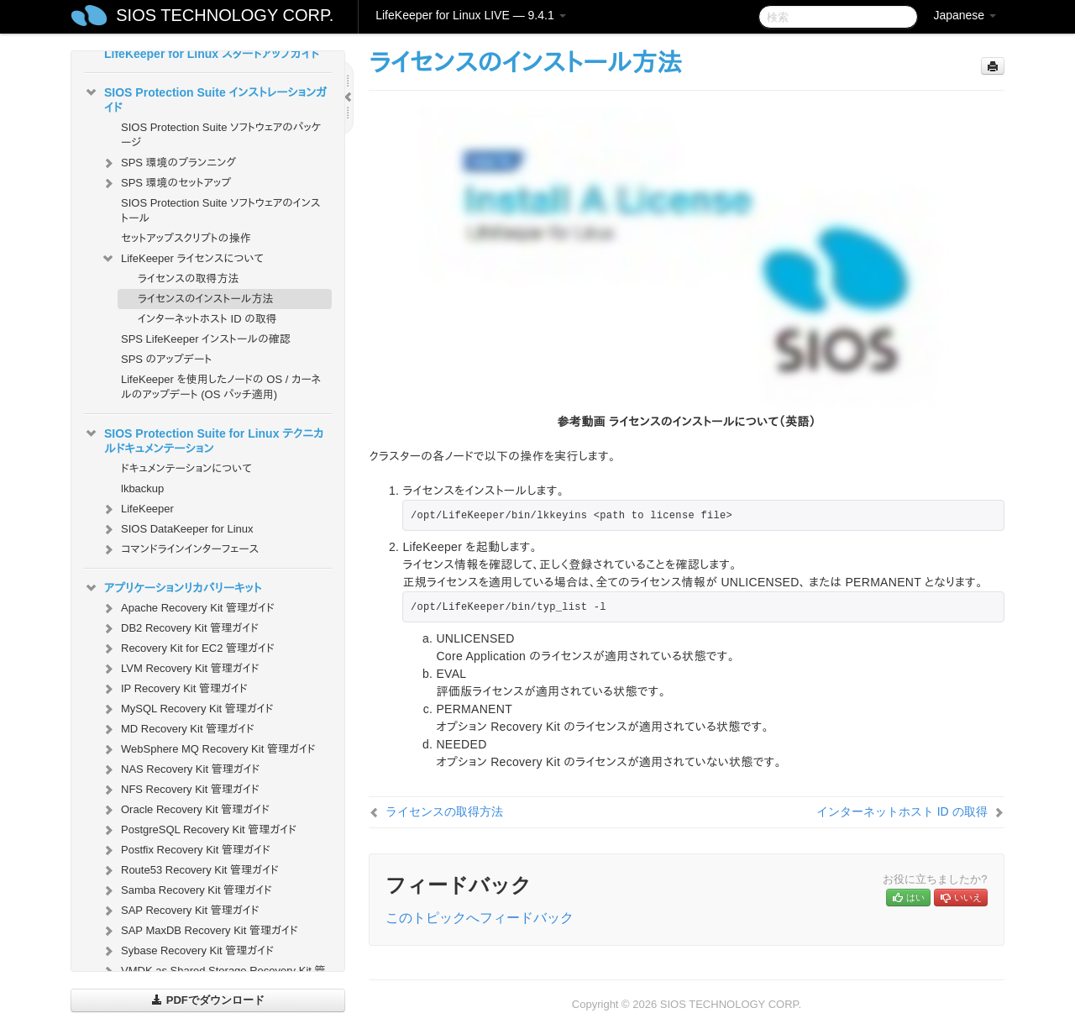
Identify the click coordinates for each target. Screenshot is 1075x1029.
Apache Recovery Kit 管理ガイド (188, 608)
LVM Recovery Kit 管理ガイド (180, 669)
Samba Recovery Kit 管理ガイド (186, 890)
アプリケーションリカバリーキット (172, 588)
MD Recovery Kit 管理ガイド (177, 729)
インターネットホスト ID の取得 (207, 318)
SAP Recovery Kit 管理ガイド (180, 910)
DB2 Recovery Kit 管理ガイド (180, 628)
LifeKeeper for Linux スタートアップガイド (211, 53)
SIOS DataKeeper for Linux (177, 529)
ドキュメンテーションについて (186, 468)
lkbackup (142, 488)
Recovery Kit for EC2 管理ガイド (188, 648)
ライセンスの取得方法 (188, 278)
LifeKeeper (137, 509)
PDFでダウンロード (208, 1000)
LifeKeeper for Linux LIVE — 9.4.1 (470, 15)
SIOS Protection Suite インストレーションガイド (205, 98)
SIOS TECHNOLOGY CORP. (224, 15)
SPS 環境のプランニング (168, 163)
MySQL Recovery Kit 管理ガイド (187, 709)
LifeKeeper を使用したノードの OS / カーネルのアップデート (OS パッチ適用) (221, 387)
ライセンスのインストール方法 (206, 298)
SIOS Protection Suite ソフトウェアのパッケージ (221, 135)
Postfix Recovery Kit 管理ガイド (185, 850)
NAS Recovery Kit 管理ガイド (180, 769)
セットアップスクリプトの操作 (185, 238)
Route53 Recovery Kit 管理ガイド (190, 870)
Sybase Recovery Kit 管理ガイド (187, 951)
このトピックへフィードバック (479, 918)
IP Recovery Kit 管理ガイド (174, 689)
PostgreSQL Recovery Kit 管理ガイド (198, 830)
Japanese (964, 15)
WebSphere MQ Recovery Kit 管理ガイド (208, 749)
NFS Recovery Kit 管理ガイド (180, 790)
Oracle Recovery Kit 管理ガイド (185, 810)
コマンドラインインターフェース (180, 549)
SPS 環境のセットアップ (166, 183)
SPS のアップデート (166, 359)
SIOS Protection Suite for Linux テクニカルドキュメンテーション (204, 439)
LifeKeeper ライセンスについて (182, 259)
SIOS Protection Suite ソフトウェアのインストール (221, 210)
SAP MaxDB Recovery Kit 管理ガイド (199, 931)
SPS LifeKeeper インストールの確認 (206, 339)
